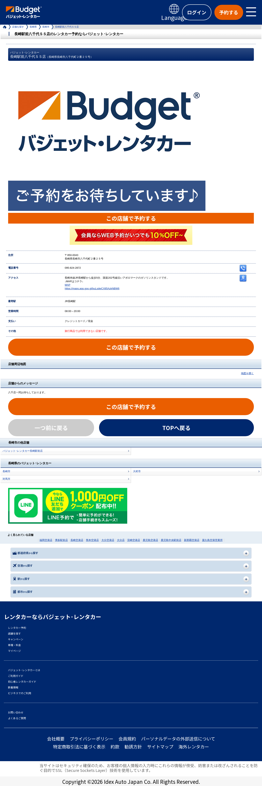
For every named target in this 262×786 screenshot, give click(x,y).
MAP (67, 284)
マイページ (14, 650)
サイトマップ (160, 746)
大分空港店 (107, 540)
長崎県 (33, 27)
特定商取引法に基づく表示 (79, 746)
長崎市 (45, 27)
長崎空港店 (76, 540)
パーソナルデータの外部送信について (178, 738)
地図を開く (247, 373)
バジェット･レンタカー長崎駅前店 (23, 450)
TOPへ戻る (176, 428)
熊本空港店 (92, 540)
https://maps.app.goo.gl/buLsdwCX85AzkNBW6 (92, 288)
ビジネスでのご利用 (19, 693)
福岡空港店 (45, 540)
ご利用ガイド (15, 675)
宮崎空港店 (133, 540)
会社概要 (56, 738)
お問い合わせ (15, 712)
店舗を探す (18, 27)
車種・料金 (14, 645)
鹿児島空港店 (150, 540)
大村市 (137, 471)
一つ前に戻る (51, 428)
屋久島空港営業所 (212, 540)
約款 (115, 746)
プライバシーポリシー (91, 738)
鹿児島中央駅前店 (171, 540)
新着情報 (13, 687)
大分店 (121, 540)
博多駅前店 (61, 540)
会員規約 (127, 738)
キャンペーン (15, 639)
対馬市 (6, 478)
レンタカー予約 (17, 627)
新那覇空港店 (191, 540)
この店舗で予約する (131, 218)
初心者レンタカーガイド (22, 681)
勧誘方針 (133, 746)
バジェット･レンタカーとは (24, 670)
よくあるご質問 (17, 718)
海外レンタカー (193, 746)
